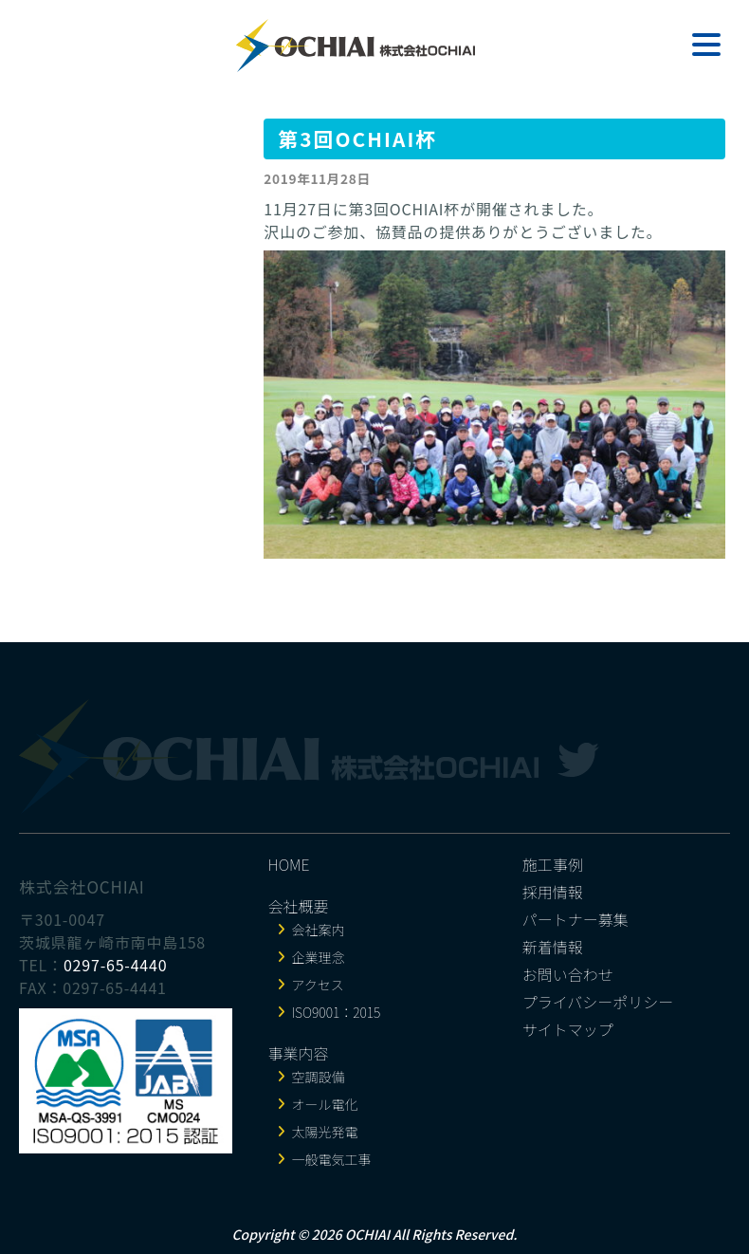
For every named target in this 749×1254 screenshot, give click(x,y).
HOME (289, 864)
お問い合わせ (567, 974)
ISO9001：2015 (336, 1012)
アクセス (318, 984)
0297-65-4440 (116, 964)
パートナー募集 (575, 919)
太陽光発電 (325, 1131)
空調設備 (318, 1076)
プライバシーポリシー (598, 1001)
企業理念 (318, 957)
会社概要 (298, 905)
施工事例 (552, 864)
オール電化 (325, 1104)
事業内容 (298, 1053)
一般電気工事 (332, 1159)
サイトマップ (567, 1029)
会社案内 (318, 929)
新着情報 (552, 946)
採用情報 (552, 891)
